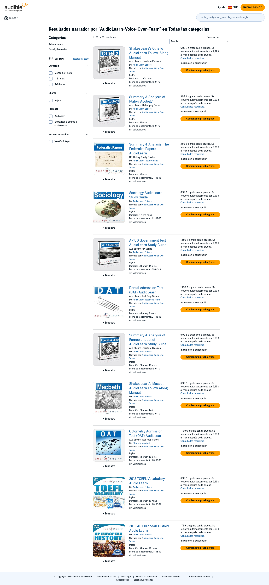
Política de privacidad (146, 576)
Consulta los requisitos (192, 58)
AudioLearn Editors (142, 65)
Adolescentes (56, 44)
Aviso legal (126, 576)
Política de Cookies (170, 576)
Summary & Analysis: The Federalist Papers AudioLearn (149, 148)
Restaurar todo (81, 58)
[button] (69, 65)
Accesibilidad (123, 579)
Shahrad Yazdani (141, 443)
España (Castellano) (143, 579)
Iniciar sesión (252, 7)
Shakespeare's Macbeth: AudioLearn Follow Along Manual (148, 388)
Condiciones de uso (107, 576)
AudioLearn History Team (145, 160)
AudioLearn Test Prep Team (146, 299)
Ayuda (221, 7)
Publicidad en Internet (200, 576)
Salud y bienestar (58, 49)
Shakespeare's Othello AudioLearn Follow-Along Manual (148, 53)
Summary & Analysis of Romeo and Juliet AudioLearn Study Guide (147, 339)
